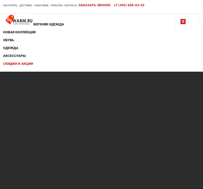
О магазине (41, 5)
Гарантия (56, 5)
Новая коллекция (19, 32)
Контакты (71, 5)
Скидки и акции (18, 64)
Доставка (26, 5)
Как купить (10, 5)
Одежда (10, 48)
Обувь (8, 40)
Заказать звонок (94, 5)
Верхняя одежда (48, 24)
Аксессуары (14, 56)
